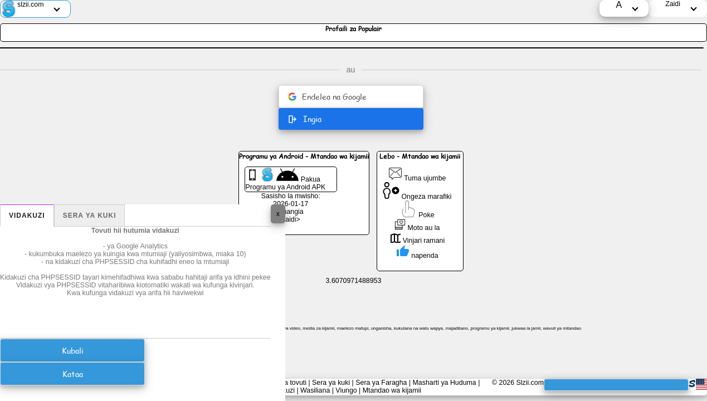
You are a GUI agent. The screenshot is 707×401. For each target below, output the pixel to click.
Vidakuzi (27, 215)
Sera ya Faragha (381, 383)
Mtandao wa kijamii (392, 390)
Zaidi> (290, 219)
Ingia (304, 119)
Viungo (346, 390)
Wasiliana (315, 390)
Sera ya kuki (89, 215)
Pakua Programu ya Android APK (286, 179)
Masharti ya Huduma (444, 383)
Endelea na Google (327, 96)
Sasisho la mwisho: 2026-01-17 (290, 200)
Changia (291, 212)
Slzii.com (530, 383)
